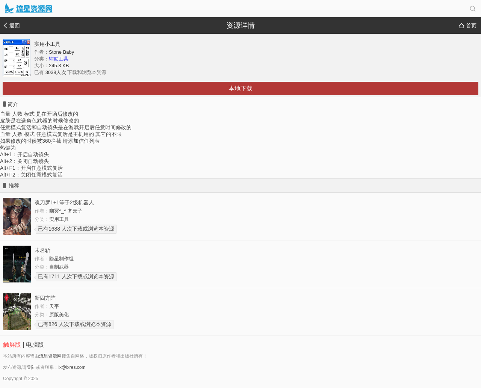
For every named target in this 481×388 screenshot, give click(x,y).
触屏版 (12, 344)
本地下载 (240, 88)
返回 (14, 26)
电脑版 (35, 344)
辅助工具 (58, 59)
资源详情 (240, 25)
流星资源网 (50, 356)
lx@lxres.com (71, 367)
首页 (471, 26)
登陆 (31, 367)
